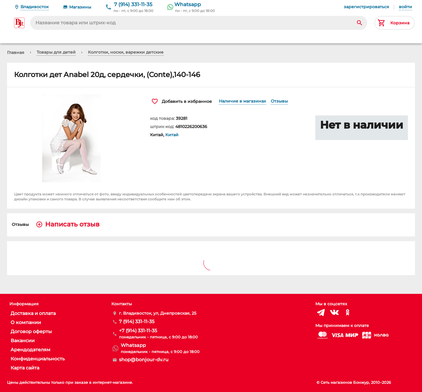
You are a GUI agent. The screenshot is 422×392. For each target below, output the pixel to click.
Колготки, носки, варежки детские (126, 52)
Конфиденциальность (38, 359)
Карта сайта (25, 368)
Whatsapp (187, 4)
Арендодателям (30, 349)
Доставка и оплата (33, 313)
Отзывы (279, 101)
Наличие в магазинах (242, 101)
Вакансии (23, 340)
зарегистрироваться (366, 6)
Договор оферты (31, 331)
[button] (75, 138)
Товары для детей (56, 52)
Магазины (80, 7)
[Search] (360, 23)
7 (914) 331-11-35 (133, 4)
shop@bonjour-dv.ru (144, 359)
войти (405, 6)
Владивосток (35, 6)
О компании (26, 322)
